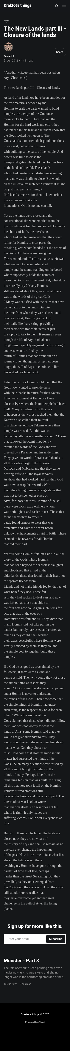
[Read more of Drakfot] (8, 47)
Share (59, 51)
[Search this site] (57, 6)
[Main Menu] (64, 6)
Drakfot (9, 56)
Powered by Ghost (35, 1022)
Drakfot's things (17, 6)
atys (6, 21)
